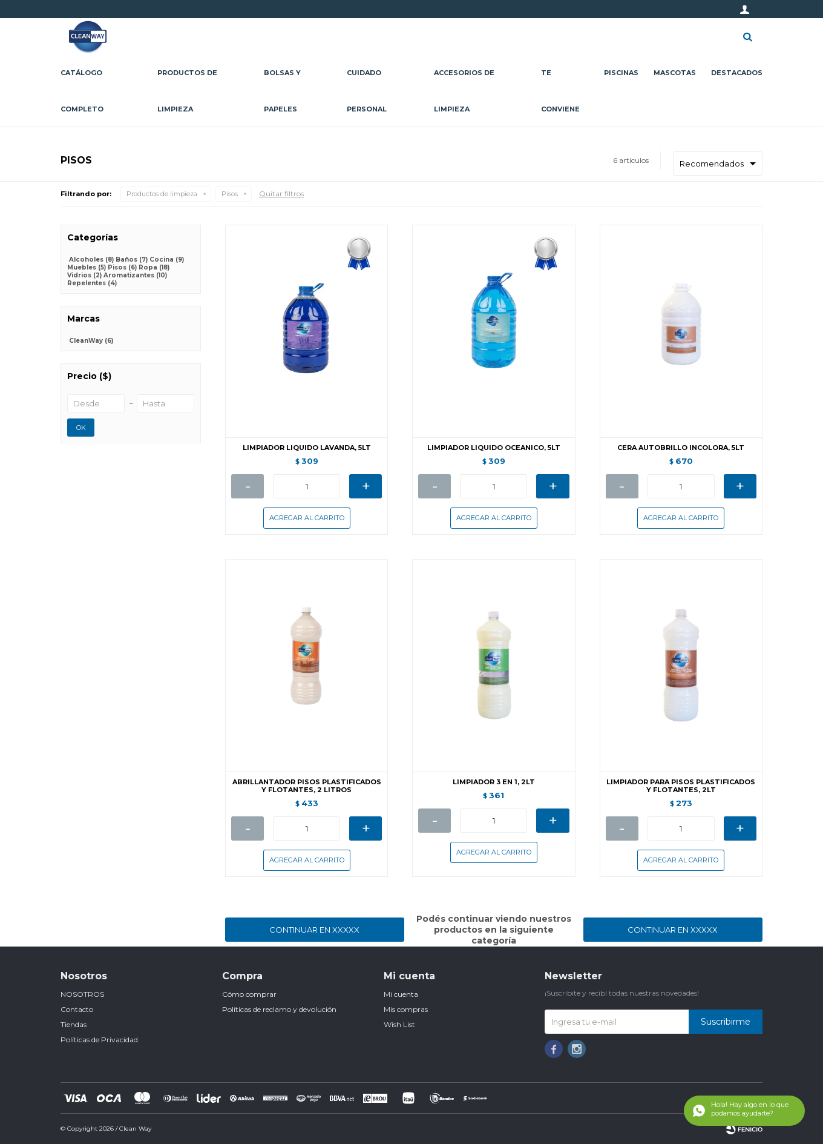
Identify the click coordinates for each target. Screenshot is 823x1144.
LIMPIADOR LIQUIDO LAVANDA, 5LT (307, 448)
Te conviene (560, 90)
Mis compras (406, 1009)
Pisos (229, 194)
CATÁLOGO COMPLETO (82, 90)
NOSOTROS (82, 994)
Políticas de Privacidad (99, 1039)
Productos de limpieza (187, 90)
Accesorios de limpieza (464, 90)
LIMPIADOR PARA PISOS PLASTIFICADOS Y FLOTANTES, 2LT (680, 786)
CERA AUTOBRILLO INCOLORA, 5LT (680, 448)
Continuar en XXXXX (314, 929)
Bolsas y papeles (282, 90)
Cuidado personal (367, 90)
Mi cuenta (401, 994)
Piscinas (621, 72)
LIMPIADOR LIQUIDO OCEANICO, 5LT (493, 448)
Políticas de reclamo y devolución (279, 1009)
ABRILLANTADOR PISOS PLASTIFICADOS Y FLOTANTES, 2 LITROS (306, 786)
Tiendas (74, 1024)
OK (81, 427)
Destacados (736, 72)
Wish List (399, 1024)
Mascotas (675, 72)
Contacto (77, 1009)
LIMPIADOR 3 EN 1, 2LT (494, 782)
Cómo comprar (249, 994)
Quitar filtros (281, 193)
